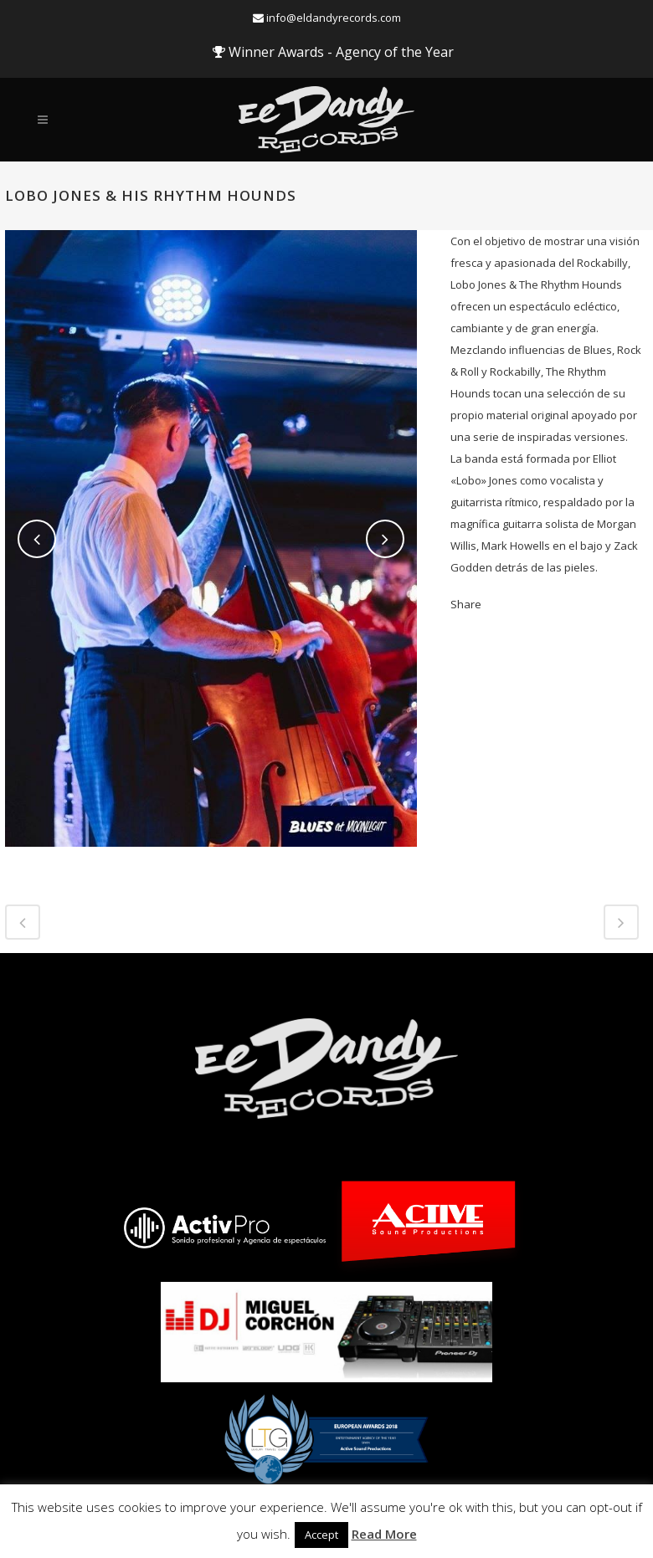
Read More (384, 1533)
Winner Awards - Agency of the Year (333, 52)
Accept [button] (321, 1534)
